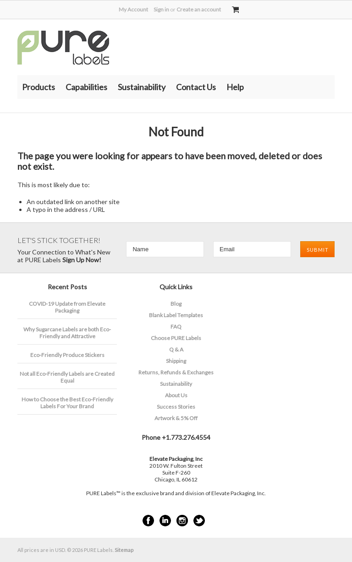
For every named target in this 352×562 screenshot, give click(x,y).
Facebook (148, 520)
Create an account (198, 9)
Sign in (161, 9)
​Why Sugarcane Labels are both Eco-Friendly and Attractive (67, 333)
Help (235, 87)
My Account (133, 9)
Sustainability (141, 87)
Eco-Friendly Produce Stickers (67, 354)
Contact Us (196, 87)
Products (38, 87)
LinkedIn (165, 520)
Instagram (182, 520)
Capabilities (86, 87)
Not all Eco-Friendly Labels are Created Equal (67, 377)
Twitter (199, 520)
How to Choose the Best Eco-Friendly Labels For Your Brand (67, 403)
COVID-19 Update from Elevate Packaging (67, 307)
